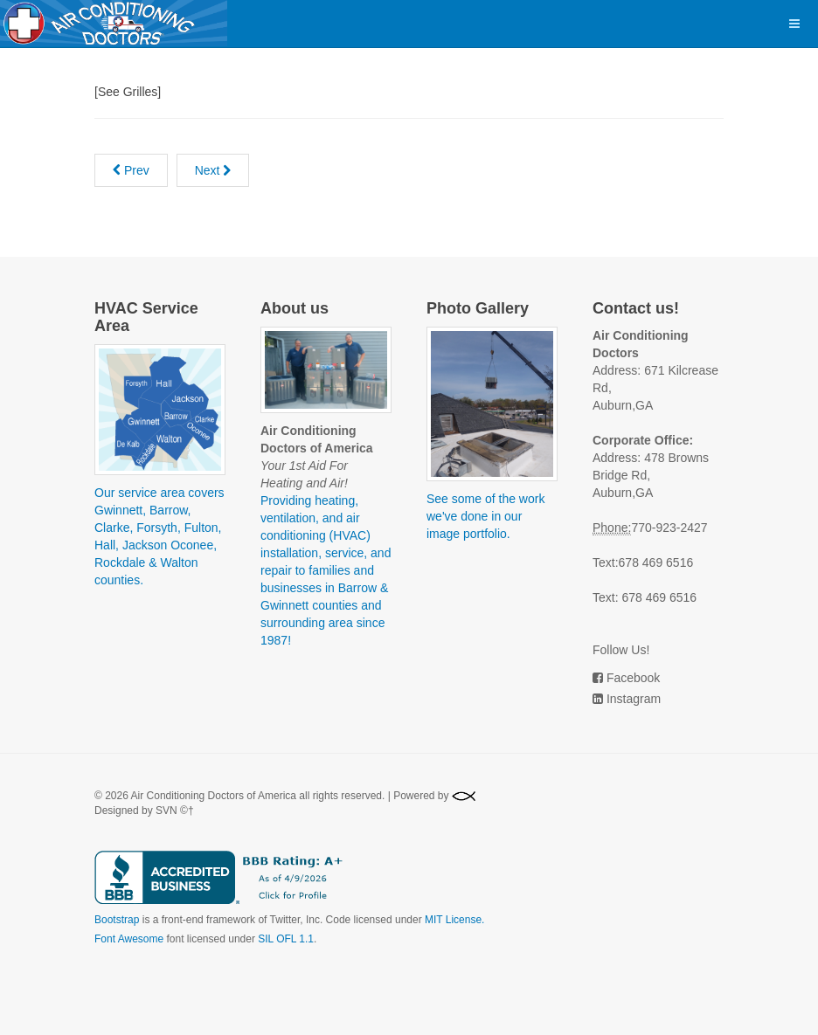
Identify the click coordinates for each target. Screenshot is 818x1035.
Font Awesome (128, 939)
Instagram (634, 699)
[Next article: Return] (213, 170)
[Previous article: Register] (131, 170)
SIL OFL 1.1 (286, 939)
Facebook (633, 678)
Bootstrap (116, 920)
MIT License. (454, 920)
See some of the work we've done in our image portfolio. (485, 516)
